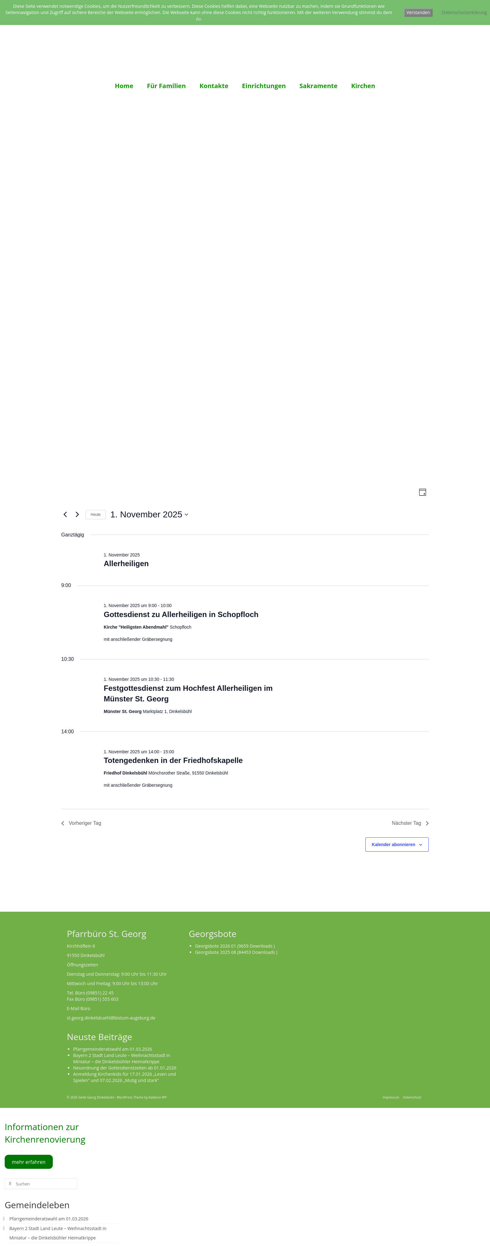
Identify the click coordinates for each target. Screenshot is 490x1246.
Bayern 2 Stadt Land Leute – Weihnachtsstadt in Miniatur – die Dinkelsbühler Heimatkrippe (121, 1058)
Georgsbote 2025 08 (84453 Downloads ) (236, 952)
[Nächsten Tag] (77, 514)
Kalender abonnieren (393, 844)
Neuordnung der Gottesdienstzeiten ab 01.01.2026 (124, 1068)
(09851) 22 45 (100, 993)
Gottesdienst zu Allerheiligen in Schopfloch (181, 614)
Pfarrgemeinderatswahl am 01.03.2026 (112, 1049)
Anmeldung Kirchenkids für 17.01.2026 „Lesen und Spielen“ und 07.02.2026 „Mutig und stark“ (124, 1077)
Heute (96, 514)
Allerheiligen (126, 563)
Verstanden (418, 12)
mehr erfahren (29, 1162)
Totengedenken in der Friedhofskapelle (173, 760)
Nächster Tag (410, 823)
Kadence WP (157, 1097)
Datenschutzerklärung (464, 12)
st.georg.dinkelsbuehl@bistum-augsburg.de (111, 1018)
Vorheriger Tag (81, 823)
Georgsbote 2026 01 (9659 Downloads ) (235, 946)
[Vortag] (65, 514)
